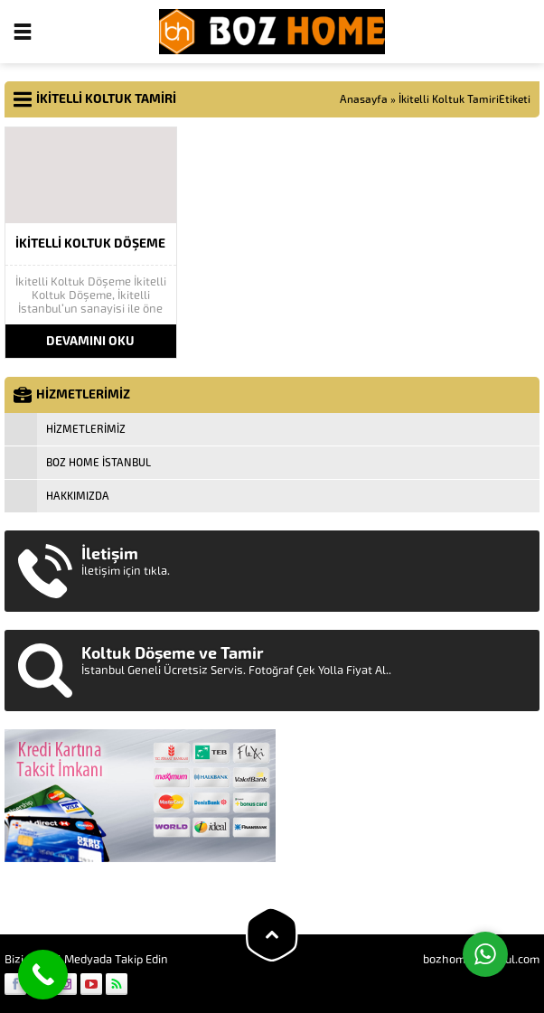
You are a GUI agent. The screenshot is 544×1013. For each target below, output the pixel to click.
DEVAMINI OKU (90, 341)
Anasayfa (364, 99)
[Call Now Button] (43, 974)
